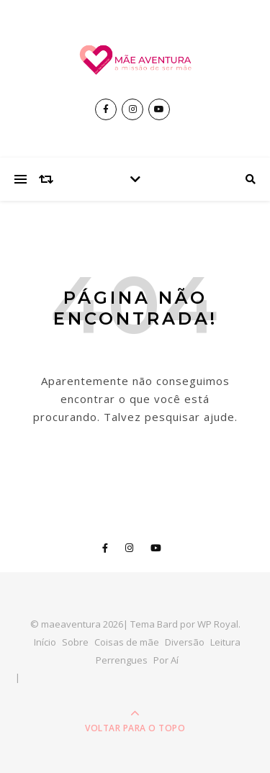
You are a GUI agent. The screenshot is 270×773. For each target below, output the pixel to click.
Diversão (184, 642)
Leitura (225, 642)
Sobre (75, 642)
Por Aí (166, 660)
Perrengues (122, 660)
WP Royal (217, 624)
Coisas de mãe (126, 642)
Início (45, 642)
